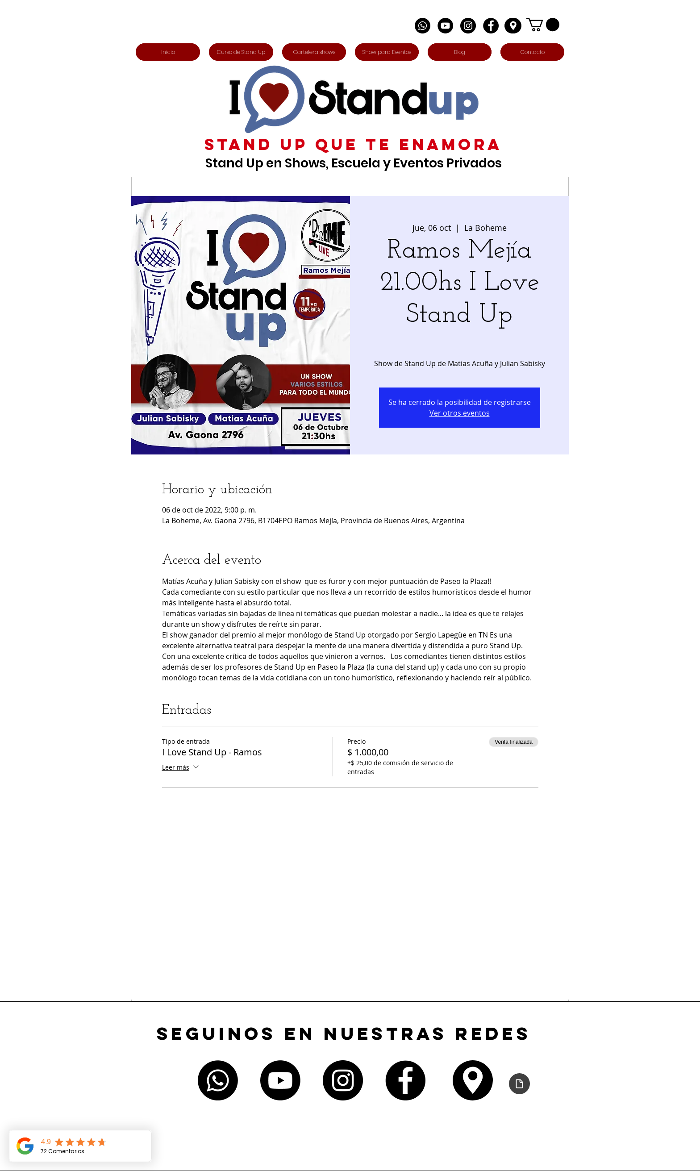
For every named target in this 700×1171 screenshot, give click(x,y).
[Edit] (512, 25)
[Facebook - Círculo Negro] (491, 25)
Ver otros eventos (459, 413)
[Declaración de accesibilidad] (519, 1083)
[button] (542, 24)
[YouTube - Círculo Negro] (445, 25)
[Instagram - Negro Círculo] (468, 25)
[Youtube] (280, 1080)
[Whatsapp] (422, 25)
